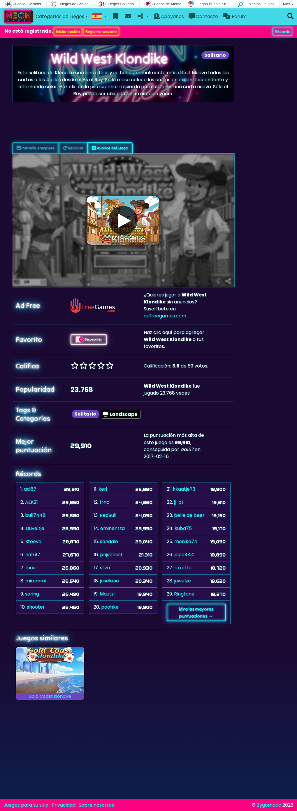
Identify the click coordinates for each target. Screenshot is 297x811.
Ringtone (184, 594)
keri (103, 489)
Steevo (33, 541)
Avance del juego (110, 148)
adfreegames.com (165, 315)
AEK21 (31, 502)
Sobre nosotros (96, 805)
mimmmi (35, 580)
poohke (110, 607)
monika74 (185, 541)
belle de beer (189, 515)
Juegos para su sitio (25, 805)
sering (32, 594)
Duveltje (35, 528)
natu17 (32, 554)
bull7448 (35, 515)
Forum (235, 16)
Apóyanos (169, 16)
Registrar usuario (101, 31)
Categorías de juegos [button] (60, 16)
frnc (104, 502)
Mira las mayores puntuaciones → (196, 612)
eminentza (112, 528)
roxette (182, 567)
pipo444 (184, 554)
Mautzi (107, 594)
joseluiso (109, 580)
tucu (30, 567)
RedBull (108, 515)
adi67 (30, 489)
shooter (36, 607)
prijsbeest (111, 554)
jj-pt (179, 502)
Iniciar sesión (68, 31)
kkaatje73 (184, 489)
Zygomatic (269, 805)
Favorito (89, 339)
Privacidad (63, 805)
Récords (282, 31)
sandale (109, 541)
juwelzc (182, 580)
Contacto (203, 16)
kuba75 (183, 528)
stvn (105, 567)
